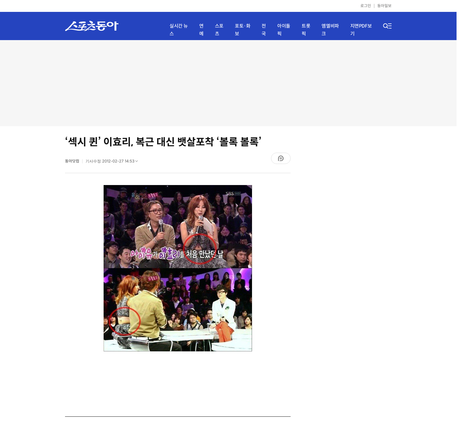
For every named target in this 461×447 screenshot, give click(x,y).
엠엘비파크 (330, 30)
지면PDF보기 (361, 30)
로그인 (365, 5)
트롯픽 (306, 30)
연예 (201, 30)
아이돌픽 (283, 30)
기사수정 (113, 162)
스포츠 (219, 30)
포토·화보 (242, 30)
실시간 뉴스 (178, 30)
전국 (264, 30)
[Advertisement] (228, 83)
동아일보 (384, 5)
